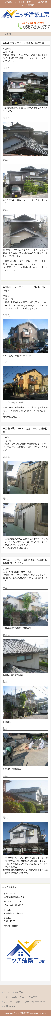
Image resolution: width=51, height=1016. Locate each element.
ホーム (7, 992)
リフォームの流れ (12, 1001)
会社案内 (19, 992)
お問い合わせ (10, 1006)
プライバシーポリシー (35, 1001)
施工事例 (33, 997)
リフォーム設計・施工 (14, 997)
